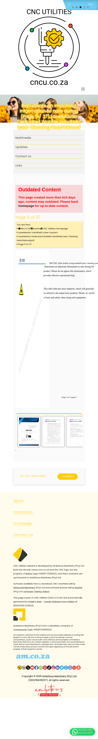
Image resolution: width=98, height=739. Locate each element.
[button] (82, 732)
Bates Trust (32, 573)
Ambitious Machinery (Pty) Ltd (59, 676)
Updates (21, 147)
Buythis (36, 228)
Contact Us (23, 156)
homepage (26, 206)
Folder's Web (35, 601)
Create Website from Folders (59, 601)
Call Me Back (67, 476)
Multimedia (23, 138)
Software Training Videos (36, 591)
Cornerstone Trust (23, 629)
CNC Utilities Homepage (55, 228)
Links (18, 165)
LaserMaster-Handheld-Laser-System (38, 232)
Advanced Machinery (24, 587)
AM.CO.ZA (25, 228)
